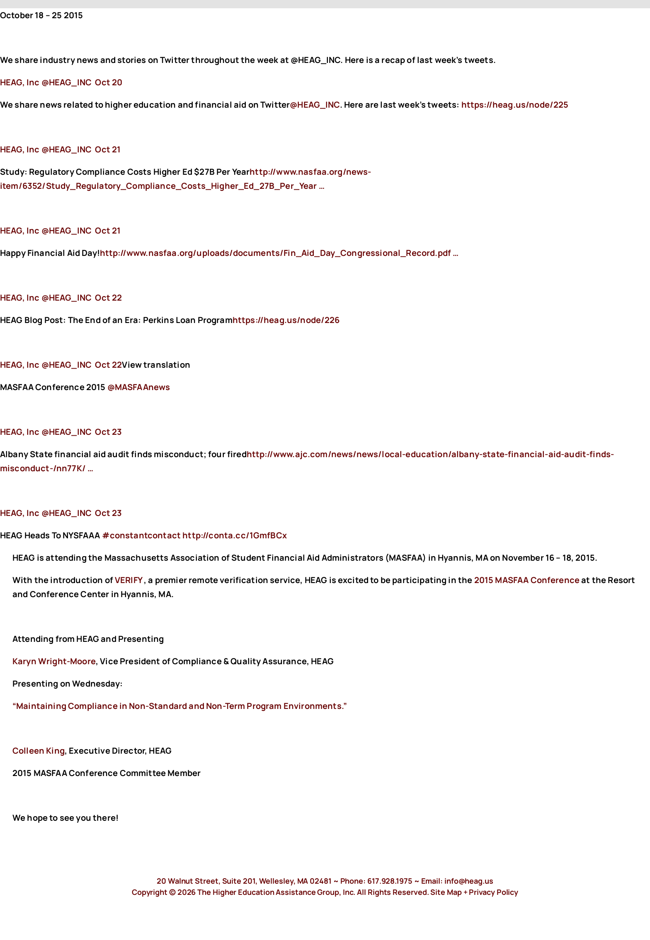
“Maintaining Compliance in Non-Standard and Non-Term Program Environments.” (179, 705)
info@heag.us (468, 881)
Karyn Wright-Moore (54, 661)
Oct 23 (108, 431)
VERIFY (128, 580)
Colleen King (38, 750)
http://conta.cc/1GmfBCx (235, 535)
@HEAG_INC (315, 104)
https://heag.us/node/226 (287, 319)
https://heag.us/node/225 (515, 104)
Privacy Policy (493, 892)
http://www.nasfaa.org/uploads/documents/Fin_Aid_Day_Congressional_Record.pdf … (279, 252)
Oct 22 (108, 297)
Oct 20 (108, 82)
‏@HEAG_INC (46, 82)
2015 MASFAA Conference (527, 580)
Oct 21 (108, 149)
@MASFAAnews (138, 387)
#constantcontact (141, 535)
